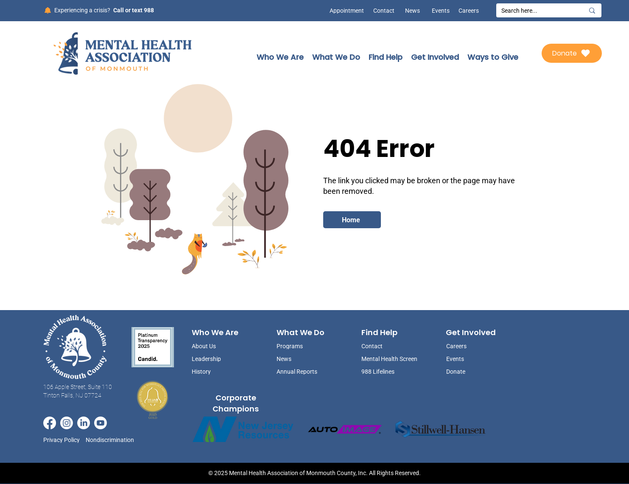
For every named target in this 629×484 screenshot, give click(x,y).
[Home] (352, 219)
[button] (280, 57)
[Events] (439, 11)
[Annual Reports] (298, 371)
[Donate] (572, 53)
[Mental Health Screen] (390, 358)
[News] (409, 11)
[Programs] (298, 346)
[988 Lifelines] (390, 371)
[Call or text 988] (133, 10)
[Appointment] (345, 11)
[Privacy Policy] (64, 440)
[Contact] (383, 11)
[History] (213, 371)
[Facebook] (49, 423)
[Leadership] (213, 358)
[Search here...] (536, 11)
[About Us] (213, 346)
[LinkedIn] (83, 423)
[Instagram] (66, 423)
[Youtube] (100, 423)
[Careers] (468, 11)
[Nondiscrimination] (112, 440)
